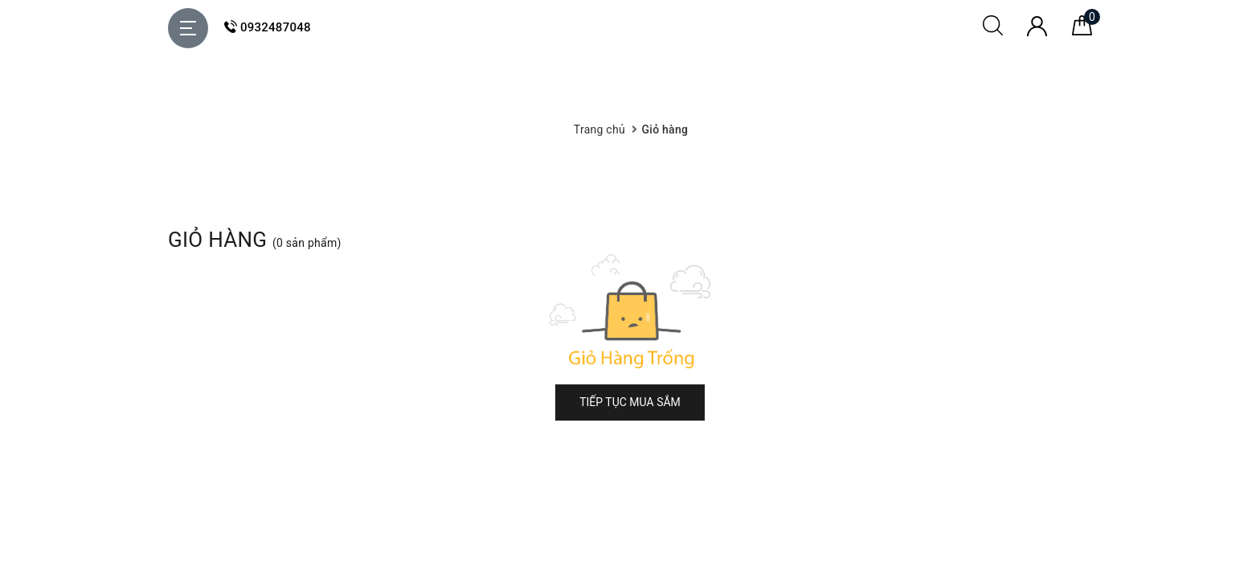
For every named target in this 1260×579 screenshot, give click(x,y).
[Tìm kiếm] (993, 31)
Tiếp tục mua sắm (630, 402)
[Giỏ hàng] (1082, 31)
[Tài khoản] (1037, 32)
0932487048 (267, 27)
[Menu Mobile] (188, 28)
